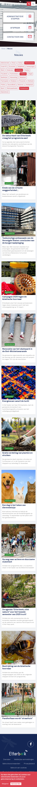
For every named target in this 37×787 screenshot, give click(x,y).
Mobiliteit (23, 77)
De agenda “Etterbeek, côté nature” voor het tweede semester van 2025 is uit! (15, 612)
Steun (14, 63)
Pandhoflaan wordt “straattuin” (17, 719)
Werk (2, 70)
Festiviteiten (14, 74)
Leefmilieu (18, 70)
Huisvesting (13, 77)
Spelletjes (4, 77)
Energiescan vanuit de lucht (15, 401)
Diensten (7, 759)
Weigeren (5, 784)
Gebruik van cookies (18, 768)
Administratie (5, 63)
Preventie (22, 81)
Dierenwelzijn (29, 63)
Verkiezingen (31, 66)
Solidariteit (29, 84)
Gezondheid (11, 84)
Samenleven (5, 92)
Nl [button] (33, 4)
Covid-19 (3, 66)
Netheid (30, 81)
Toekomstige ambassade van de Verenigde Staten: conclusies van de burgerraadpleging (18, 240)
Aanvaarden (15, 784)
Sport (2, 88)
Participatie (4, 81)
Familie (27, 70)
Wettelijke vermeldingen (24, 759)
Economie (12, 66)
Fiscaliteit (4, 74)
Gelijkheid (21, 66)
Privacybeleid (29, 764)
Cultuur (20, 63)
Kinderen (14, 81)
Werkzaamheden (12, 88)
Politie (3, 84)
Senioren (20, 84)
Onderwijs (10, 70)
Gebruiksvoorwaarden (11, 764)
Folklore (23, 74)
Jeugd (30, 74)
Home (3, 48)
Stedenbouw (24, 88)
